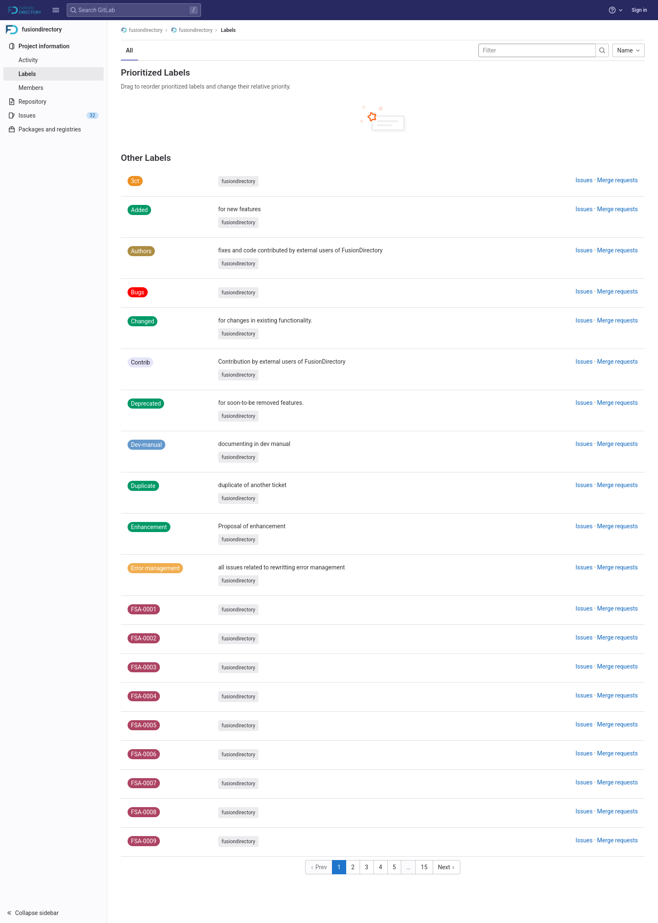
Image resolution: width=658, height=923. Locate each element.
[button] (56, 10)
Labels (228, 30)
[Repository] (53, 101)
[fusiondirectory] (53, 29)
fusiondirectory (141, 30)
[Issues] (53, 115)
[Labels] (53, 74)
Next (446, 867)
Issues (584, 180)
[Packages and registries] (53, 129)
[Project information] (53, 46)
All (129, 50)
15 (424, 867)
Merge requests (617, 180)
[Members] (53, 87)
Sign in (639, 10)
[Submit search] (602, 50)
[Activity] (53, 60)
